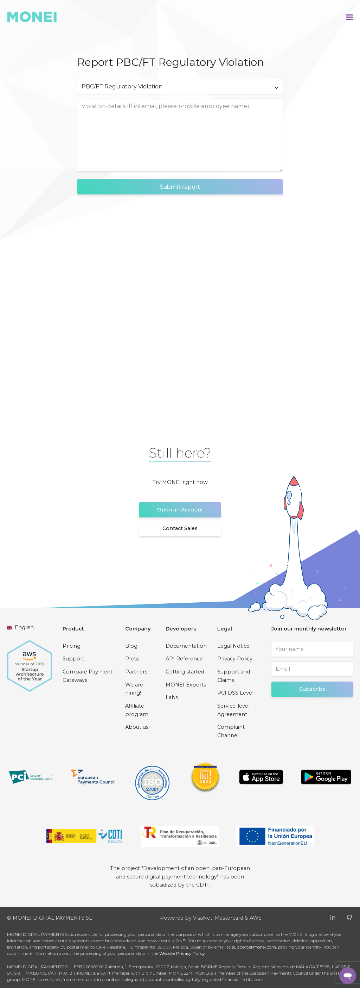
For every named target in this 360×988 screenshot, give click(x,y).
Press (132, 658)
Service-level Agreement (233, 710)
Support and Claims (233, 676)
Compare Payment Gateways (87, 676)
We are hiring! (134, 689)
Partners (136, 672)
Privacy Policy (234, 658)
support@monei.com (254, 947)
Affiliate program (136, 710)
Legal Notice (233, 646)
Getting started (185, 672)
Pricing (72, 646)
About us (136, 727)
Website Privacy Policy (182, 953)
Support (73, 658)
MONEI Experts (186, 685)
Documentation (186, 646)
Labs (172, 697)
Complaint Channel (231, 731)
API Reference (184, 658)
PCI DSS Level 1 (237, 693)
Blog (131, 646)
